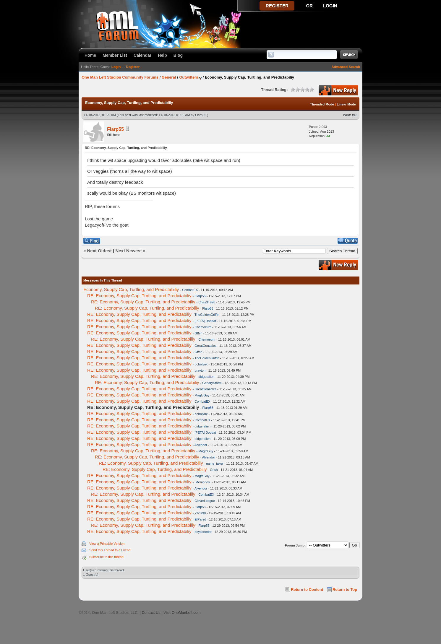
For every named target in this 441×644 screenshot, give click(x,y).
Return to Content (307, 589)
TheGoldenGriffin (206, 314)
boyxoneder (203, 532)
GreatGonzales (205, 345)
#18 (354, 115)
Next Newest (128, 250)
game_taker (214, 463)
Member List (115, 55)
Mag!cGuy (201, 395)
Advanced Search (345, 67)
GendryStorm (211, 383)
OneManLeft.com (186, 612)
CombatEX (190, 290)
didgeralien (206, 376)
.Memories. (202, 482)
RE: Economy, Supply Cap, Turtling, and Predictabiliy (139, 295)
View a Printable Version (106, 543)
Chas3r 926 (206, 302)
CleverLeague (204, 500)
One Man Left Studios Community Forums (120, 77)
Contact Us (151, 612)
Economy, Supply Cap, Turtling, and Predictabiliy (131, 289)
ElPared (200, 519)
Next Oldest (99, 250)
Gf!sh (198, 333)
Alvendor (200, 445)
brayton (199, 370)
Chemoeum (202, 327)
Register (133, 67)
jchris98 (200, 513)
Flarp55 (200, 115)
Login (116, 67)
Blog (178, 55)
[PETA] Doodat (205, 321)
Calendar (142, 55)
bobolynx (200, 364)
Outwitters (188, 77)
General (169, 77)
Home (90, 55)
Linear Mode (346, 104)
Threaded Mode (322, 104)
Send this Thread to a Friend (109, 550)
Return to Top (345, 589)
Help (162, 55)
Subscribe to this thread (106, 557)
